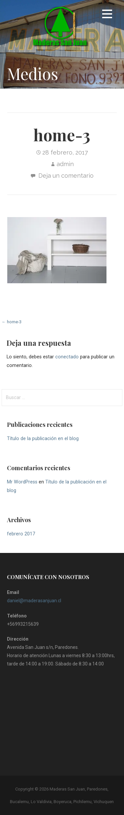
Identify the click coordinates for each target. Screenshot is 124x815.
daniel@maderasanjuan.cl (34, 600)
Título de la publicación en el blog (43, 438)
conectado (67, 357)
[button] (107, 15)
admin (65, 163)
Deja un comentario (66, 175)
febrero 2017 (21, 534)
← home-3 (11, 321)
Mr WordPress (22, 482)
